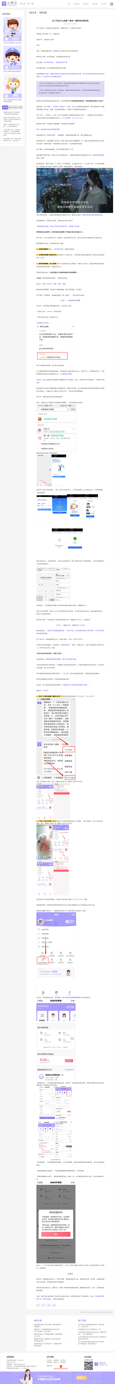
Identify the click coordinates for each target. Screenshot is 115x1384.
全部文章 (32, 12)
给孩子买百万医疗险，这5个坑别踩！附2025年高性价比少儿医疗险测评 (12, 119)
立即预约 (81, 1378)
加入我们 (63, 1360)
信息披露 (63, 1362)
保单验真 (86, 4)
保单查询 (77, 4)
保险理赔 (95, 4)
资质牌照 (49, 1362)
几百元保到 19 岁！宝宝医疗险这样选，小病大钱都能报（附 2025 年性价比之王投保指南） (12, 132)
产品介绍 (49, 1360)
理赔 (54, 1305)
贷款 (38, 1305)
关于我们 (104, 4)
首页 (69, 4)
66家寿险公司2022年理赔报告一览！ (90, 1329)
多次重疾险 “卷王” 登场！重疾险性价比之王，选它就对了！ (12, 139)
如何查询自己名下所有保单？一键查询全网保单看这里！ (12, 113)
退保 (49, 1305)
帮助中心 (56, 1362)
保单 (43, 1305)
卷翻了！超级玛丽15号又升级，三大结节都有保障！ (11, 125)
